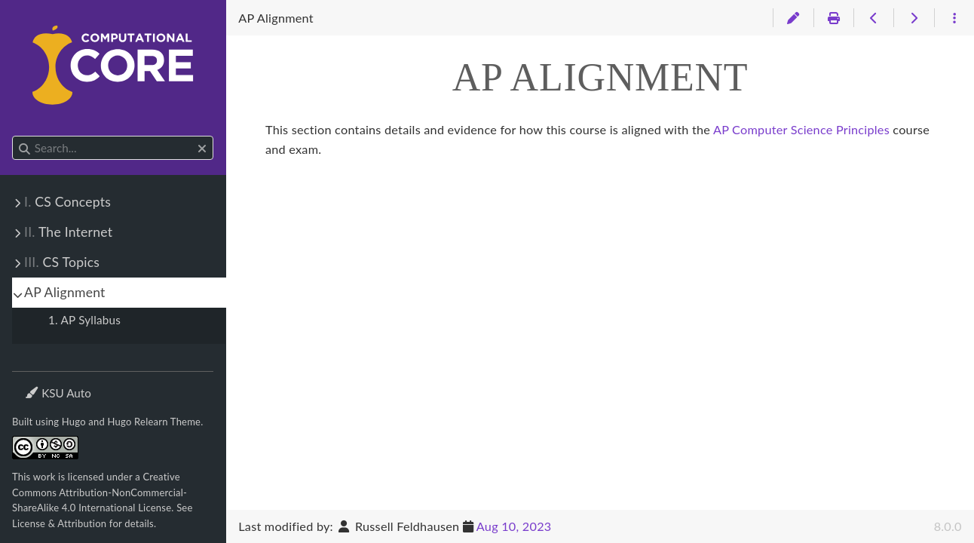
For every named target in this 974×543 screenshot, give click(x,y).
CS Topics (62, 262)
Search (13, 136)
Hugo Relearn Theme (154, 422)
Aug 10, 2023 (514, 526)
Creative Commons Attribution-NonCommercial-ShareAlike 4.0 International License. (99, 492)
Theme (41, 383)
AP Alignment (65, 292)
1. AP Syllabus (84, 320)
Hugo (74, 422)
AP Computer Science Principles (801, 129)
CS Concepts (67, 202)
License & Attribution (59, 523)
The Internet (68, 232)
